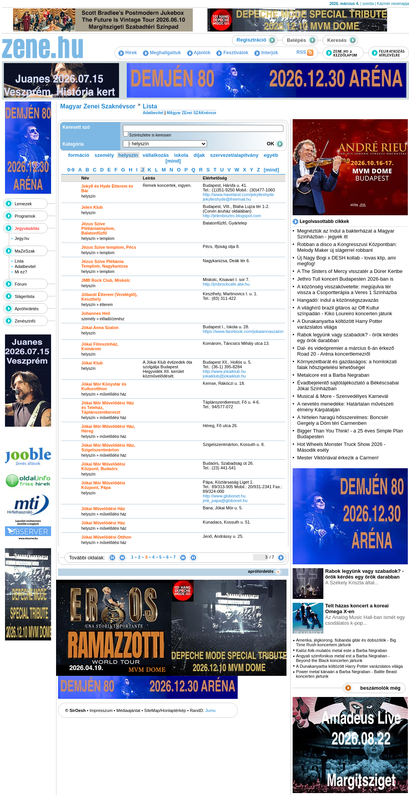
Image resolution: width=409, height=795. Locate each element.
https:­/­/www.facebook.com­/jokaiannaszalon (243, 331)
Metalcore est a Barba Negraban (333, 375)
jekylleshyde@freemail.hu (227, 199)
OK (275, 143)
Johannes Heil (95, 313)
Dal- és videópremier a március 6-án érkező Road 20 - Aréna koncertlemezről (345, 351)
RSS (304, 53)
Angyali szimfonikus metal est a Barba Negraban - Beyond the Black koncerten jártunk (343, 658)
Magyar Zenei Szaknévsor (98, 106)
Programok (25, 216)
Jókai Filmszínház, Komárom (100, 346)
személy (104, 155)
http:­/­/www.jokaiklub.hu (224, 371)
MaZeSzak (25, 251)
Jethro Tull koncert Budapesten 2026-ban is (345, 279)
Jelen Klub (92, 207)
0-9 (71, 170)
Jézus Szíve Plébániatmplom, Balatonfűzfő (98, 228)
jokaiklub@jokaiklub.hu (224, 376)
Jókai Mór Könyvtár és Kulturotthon (103, 386)
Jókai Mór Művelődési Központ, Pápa (103, 485)
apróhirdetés (264, 571)
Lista (19, 261)
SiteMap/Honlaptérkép (165, 710)
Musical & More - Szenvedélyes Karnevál (342, 396)
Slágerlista (24, 296)
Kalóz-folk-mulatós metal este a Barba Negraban (341, 650)
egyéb (271, 155)
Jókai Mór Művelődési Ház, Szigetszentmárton (108, 447)
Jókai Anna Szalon (100, 327)
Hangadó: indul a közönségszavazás (338, 300)
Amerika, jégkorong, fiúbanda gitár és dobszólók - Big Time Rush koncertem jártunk (346, 642)
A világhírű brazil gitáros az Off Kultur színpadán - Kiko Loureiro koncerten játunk (344, 310)
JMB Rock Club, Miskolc (105, 280)
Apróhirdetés (26, 308)
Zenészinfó (25, 321)
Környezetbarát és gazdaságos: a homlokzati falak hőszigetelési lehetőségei (347, 364)
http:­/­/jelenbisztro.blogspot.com (232, 215)
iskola (181, 155)
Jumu (210, 710)
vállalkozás (155, 155)
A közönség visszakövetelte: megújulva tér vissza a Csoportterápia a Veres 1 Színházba (347, 289)
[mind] (173, 161)
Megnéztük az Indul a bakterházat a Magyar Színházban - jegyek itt (345, 233)
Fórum (21, 284)
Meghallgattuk (162, 52)
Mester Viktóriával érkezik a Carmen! (338, 458)
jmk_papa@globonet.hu (225, 500)
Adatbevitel (25, 266)
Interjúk (266, 52)
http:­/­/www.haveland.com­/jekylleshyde (238, 194)
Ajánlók (198, 52)
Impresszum (101, 710)
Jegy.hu (22, 238)
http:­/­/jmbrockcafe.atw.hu (226, 284)
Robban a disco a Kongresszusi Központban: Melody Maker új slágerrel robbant (347, 247)
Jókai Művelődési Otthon (106, 537)
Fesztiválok (232, 52)
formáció (78, 155)
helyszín (128, 155)
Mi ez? (21, 271)
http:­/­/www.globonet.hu (224, 496)
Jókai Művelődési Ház (103, 508)
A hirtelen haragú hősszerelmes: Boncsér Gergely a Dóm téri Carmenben (342, 420)
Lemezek (23, 203)
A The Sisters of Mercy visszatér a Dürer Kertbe (349, 271)
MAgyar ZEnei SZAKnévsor (191, 113)
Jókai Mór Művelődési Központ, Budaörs (103, 466)
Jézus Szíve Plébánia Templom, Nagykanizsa (104, 263)
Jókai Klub (92, 363)
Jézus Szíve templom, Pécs (108, 247)
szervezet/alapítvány (234, 155)
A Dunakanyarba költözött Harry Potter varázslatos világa (349, 666)
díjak (199, 155)
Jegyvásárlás (27, 228)
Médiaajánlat (128, 710)
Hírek (127, 52)
